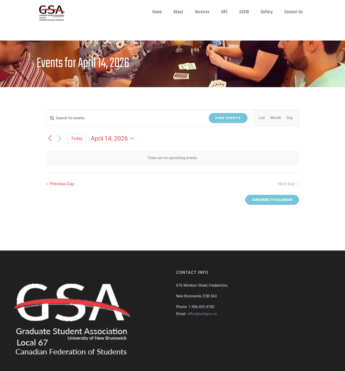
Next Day (286, 184)
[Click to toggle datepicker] (113, 138)
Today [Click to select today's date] (77, 138)
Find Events (228, 118)
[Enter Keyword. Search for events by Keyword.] (125, 118)
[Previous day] (50, 138)
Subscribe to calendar (272, 200)
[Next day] (59, 138)
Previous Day (62, 184)
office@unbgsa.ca (202, 314)
